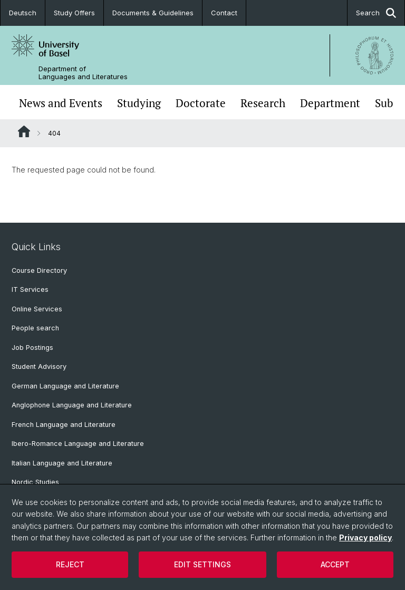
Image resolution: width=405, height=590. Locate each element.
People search (35, 328)
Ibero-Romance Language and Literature (78, 444)
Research (262, 103)
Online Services (37, 309)
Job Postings (32, 347)
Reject (70, 564)
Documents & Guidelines (153, 12)
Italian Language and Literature (62, 463)
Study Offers (74, 12)
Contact (224, 12)
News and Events (60, 103)
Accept (335, 564)
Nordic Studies (35, 482)
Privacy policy (365, 537)
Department (330, 103)
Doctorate (201, 103)
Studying (139, 103)
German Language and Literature (65, 386)
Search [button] (376, 13)
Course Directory (39, 270)
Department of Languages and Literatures (83, 73)
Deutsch (22, 12)
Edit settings (202, 564)
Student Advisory (39, 366)
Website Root (24, 131)
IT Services (30, 289)
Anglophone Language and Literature (72, 405)
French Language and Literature (63, 425)
